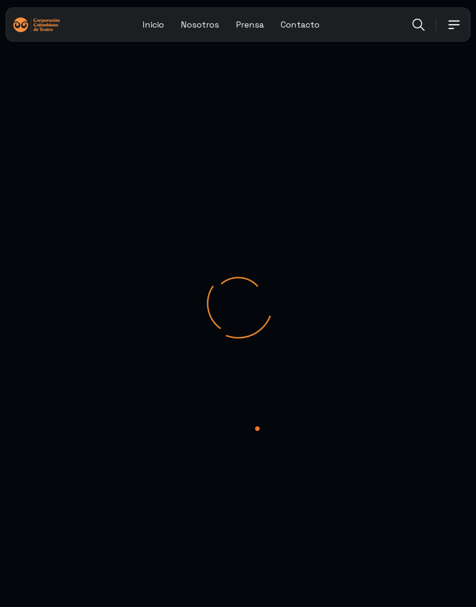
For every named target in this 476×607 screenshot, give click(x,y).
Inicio (153, 24)
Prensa (250, 24)
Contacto (300, 24)
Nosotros (200, 24)
